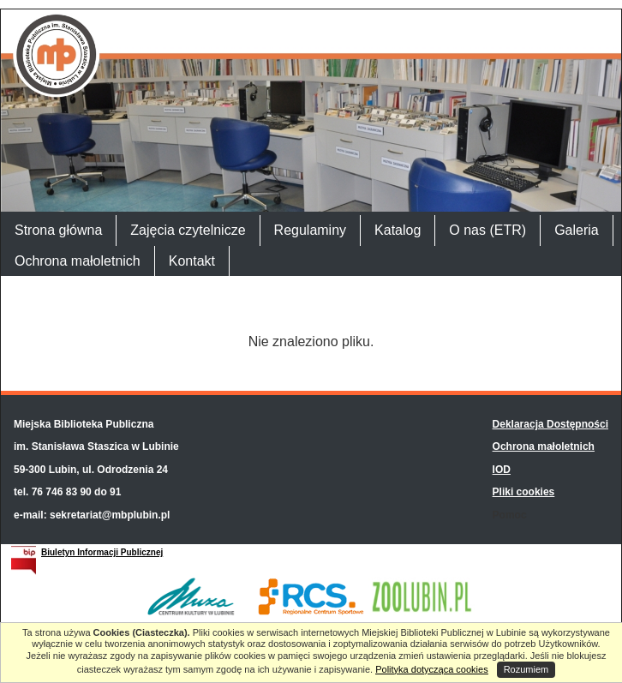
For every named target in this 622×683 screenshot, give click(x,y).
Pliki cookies (524, 492)
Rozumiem (526, 669)
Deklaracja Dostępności (550, 424)
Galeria (576, 230)
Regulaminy (310, 230)
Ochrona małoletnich (78, 261)
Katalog (397, 230)
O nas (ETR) (487, 230)
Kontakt (192, 261)
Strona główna (58, 230)
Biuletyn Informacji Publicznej (102, 552)
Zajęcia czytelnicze (187, 230)
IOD (502, 470)
